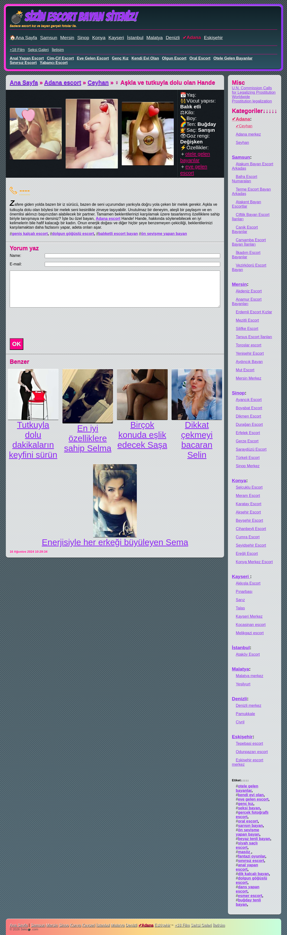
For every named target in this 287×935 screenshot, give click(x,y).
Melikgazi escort (250, 633)
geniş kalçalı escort (30, 234)
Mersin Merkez (248, 378)
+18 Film (17, 50)
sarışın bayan (250, 825)
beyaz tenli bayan (254, 839)
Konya (98, 37)
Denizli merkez (248, 705)
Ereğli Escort (247, 554)
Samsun (48, 37)
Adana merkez (248, 134)
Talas (240, 608)
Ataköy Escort (248, 654)
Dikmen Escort (248, 416)
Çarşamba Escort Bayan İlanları (249, 242)
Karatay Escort (248, 504)
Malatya (154, 37)
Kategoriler (254, 110)
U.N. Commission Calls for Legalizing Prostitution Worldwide (254, 92)
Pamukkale (245, 714)
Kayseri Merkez (249, 616)
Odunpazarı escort (252, 752)
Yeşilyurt (243, 684)
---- (24, 190)
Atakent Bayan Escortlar (246, 204)
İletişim (58, 50)
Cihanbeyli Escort (251, 529)
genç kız (120, 58)
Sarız (240, 600)
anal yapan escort (27, 58)
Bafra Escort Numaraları (244, 179)
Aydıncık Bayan (249, 362)
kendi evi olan (145, 58)
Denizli (173, 37)
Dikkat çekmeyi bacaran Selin (197, 440)
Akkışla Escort (248, 583)
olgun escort (174, 58)
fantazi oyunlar (251, 856)
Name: (15, 255)
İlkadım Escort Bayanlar (246, 255)
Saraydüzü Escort (251, 449)
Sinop (83, 37)
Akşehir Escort (248, 512)
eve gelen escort (93, 58)
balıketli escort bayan (118, 234)
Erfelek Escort (248, 433)
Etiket (240, 780)
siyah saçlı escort (247, 845)
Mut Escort (245, 370)
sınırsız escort (23, 63)
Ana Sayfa (24, 82)
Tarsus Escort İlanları (254, 337)
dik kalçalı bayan (253, 874)
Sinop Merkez (248, 466)
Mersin (67, 37)
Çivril (240, 722)
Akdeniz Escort (249, 291)
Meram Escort (248, 496)
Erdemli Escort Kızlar (254, 312)
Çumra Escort (248, 537)
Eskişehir (213, 37)
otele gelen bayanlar (232, 58)
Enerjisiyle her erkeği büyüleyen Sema (115, 542)
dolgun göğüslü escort (73, 234)
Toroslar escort (248, 345)
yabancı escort (54, 63)
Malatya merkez (249, 676)
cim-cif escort (60, 58)
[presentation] (45, 322)
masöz (244, 852)
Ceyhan (98, 82)
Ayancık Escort (248, 400)
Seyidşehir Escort (251, 545)
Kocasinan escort (251, 625)
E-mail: (16, 264)
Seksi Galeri (38, 50)
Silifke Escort (247, 329)
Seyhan (242, 142)
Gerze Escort (247, 441)
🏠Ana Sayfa (23, 37)
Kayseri (116, 37)
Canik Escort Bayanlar (245, 229)
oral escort (200, 58)
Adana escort (62, 82)
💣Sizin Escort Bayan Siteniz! (73, 17)
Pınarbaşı (244, 591)
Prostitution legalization (252, 101)
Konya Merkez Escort (254, 562)
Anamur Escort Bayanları (246, 301)
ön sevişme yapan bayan (164, 234)
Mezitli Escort (247, 320)
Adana (194, 37)
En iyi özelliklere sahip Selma (87, 438)
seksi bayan (249, 808)
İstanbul (135, 37)
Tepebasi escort (249, 743)
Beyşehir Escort (249, 520)
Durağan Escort (249, 424)
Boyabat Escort (249, 408)
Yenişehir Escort (250, 353)
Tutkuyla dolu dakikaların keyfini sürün (33, 440)
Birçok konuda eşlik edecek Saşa (142, 435)
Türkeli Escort (248, 458)
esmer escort (250, 896)
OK (16, 344)
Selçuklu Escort (249, 487)
